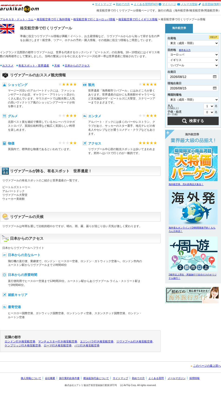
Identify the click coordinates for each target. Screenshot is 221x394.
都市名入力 (185, 50)
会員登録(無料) (211, 4)
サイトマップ (103, 4)
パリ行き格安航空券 (87, 345)
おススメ (7, 65)
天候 (57, 65)
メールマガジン (177, 378)
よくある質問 (156, 378)
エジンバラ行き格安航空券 (97, 341)
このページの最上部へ (207, 365)
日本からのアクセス (77, 65)
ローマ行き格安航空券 (58, 345)
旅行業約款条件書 (69, 378)
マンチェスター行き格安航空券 (57, 341)
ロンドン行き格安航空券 (20, 341)
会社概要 (50, 378)
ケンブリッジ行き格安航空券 (23, 345)
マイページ (169, 4)
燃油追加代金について (96, 378)
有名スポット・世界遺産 (33, 65)
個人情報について (31, 378)
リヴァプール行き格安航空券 (134, 341)
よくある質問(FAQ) (146, 4)
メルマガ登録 (189, 4)
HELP (213, 37)
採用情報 (194, 378)
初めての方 (123, 4)
